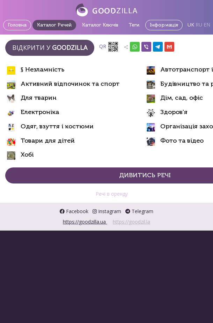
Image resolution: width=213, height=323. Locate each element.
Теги (134, 25)
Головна (17, 25)
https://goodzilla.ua (85, 221)
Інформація (164, 25)
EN (207, 24)
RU (199, 24)
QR (109, 46)
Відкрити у (49, 47)
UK (191, 24)
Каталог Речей (54, 25)
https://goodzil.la (131, 221)
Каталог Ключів (100, 25)
